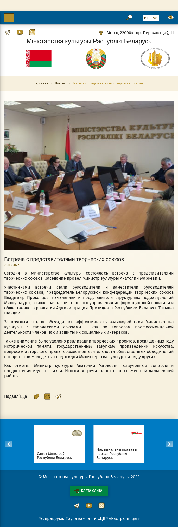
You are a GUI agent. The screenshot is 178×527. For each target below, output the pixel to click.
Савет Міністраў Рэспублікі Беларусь (56, 455)
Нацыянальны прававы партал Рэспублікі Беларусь (119, 453)
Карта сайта (88, 491)
